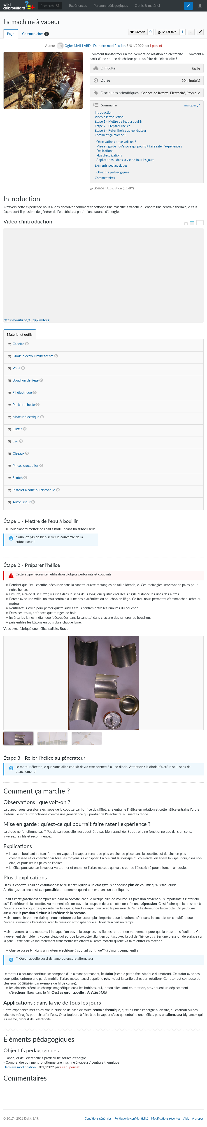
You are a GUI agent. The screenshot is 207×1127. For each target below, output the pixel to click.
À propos (198, 1118)
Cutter (17, 429)
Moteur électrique (26, 417)
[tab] (19, 334)
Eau (15, 441)
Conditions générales (98, 1118)
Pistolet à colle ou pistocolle (34, 490)
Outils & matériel (147, 5)
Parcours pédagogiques (111, 5)
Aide (186, 1118)
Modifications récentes (165, 1118)
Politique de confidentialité (131, 1118)
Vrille (16, 368)
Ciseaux (18, 453)
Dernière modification (109, 46)
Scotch (18, 478)
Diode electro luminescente (33, 356)
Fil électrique (22, 392)
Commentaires (33, 34)
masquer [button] (190, 105)
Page (10, 34)
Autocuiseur (21, 502)
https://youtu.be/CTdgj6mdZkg (26, 320)
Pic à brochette (24, 405)
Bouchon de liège (26, 380)
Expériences (78, 5)
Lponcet (156, 46)
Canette (18, 344)
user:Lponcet (69, 1067)
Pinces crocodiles (26, 465)
